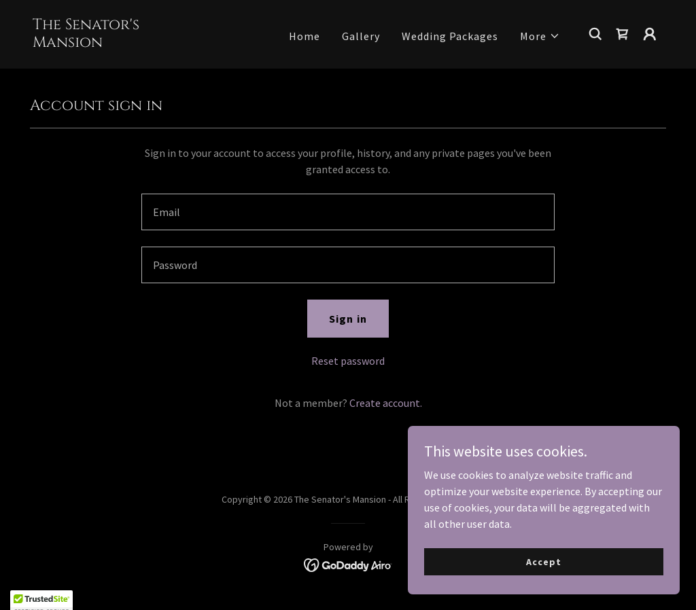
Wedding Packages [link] (450, 36)
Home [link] (304, 36)
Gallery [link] (361, 36)
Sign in (347, 318)
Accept (543, 561)
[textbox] (348, 212)
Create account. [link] (385, 403)
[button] (540, 36)
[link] (121, 43)
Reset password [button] (348, 360)
